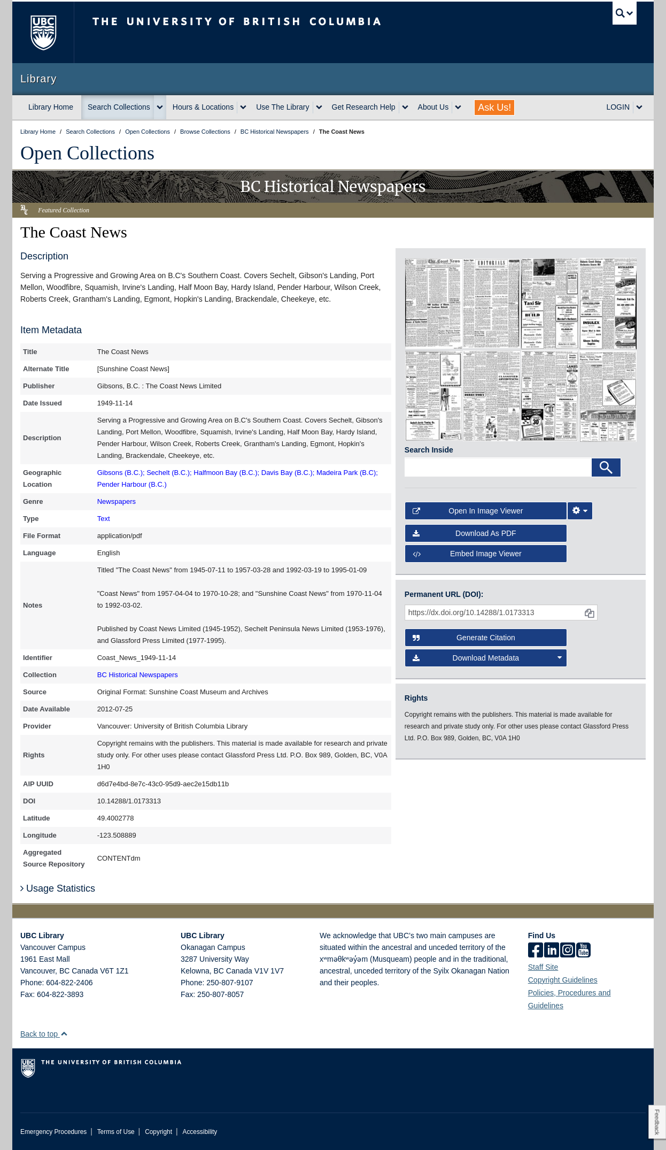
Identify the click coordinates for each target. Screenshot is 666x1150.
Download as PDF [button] (464, 533)
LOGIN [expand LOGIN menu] (618, 107)
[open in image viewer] (433, 302)
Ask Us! (494, 107)
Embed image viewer (467, 553)
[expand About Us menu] (458, 107)
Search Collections (119, 107)
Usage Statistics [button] (57, 888)
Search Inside (429, 450)
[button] (64, 1034)
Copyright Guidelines (563, 980)
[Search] (606, 467)
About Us (433, 107)
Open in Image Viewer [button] (468, 511)
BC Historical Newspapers (137, 675)
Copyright (158, 1132)
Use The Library (282, 107)
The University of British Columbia (43, 32)
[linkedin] (551, 951)
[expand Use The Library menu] (319, 107)
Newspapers (116, 501)
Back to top (44, 1034)
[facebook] (535, 951)
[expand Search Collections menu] (159, 107)
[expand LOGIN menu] (639, 107)
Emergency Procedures (53, 1132)
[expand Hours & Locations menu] (243, 107)
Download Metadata (487, 658)
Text (103, 519)
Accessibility (199, 1132)
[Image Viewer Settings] (580, 511)
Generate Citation (464, 637)
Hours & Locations (203, 107)
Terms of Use (116, 1132)
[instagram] (567, 951)
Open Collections (87, 153)
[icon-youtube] (583, 951)
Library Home (50, 107)
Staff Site (543, 967)
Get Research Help (364, 107)
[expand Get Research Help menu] (405, 107)
